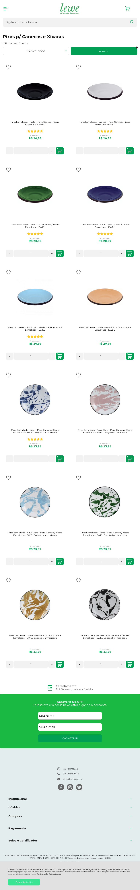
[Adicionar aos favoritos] (8, 67)
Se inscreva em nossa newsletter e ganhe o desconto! (70, 705)
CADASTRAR (70, 738)
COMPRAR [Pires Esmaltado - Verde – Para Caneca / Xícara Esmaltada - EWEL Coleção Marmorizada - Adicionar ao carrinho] (129, 561)
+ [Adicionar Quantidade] (52, 150)
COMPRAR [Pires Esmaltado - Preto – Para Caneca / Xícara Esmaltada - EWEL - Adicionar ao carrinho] (59, 151)
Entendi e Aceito (23, 882)
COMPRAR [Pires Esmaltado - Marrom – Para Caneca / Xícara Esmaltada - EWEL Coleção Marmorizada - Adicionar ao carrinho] (59, 664)
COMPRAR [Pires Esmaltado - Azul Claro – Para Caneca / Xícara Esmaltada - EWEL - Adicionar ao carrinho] (59, 356)
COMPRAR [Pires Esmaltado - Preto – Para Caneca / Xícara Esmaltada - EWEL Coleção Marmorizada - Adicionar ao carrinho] (129, 664)
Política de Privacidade (49, 874)
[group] (70, 687)
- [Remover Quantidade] (9, 150)
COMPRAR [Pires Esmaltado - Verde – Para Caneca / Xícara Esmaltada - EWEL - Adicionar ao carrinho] (59, 253)
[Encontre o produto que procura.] (131, 22)
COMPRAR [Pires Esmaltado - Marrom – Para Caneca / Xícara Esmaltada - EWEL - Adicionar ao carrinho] (129, 356)
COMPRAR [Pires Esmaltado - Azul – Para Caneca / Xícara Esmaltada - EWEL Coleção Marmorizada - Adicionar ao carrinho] (59, 459)
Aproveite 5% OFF (70, 702)
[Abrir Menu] (5, 8)
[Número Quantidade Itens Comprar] (30, 150)
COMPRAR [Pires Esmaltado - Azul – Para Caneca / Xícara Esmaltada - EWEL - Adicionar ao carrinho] (129, 253)
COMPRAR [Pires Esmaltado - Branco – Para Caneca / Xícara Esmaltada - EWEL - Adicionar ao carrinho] (129, 151)
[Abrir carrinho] (130, 8)
